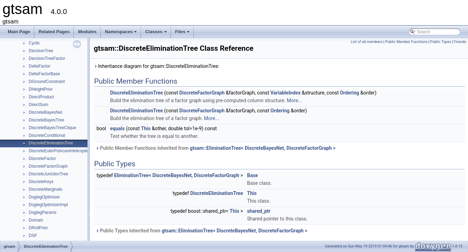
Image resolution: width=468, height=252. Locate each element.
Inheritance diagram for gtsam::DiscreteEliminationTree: (156, 66)
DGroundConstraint (47, 81)
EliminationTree (131, 175)
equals (117, 128)
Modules (87, 31)
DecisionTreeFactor (47, 58)
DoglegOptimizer (44, 197)
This (145, 128)
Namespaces (121, 33)
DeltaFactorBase (44, 73)
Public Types (440, 42)
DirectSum (38, 104)
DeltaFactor (39, 66)
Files (183, 33)
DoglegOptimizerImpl (48, 204)
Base (252, 175)
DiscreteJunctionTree (48, 174)
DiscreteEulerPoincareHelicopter (59, 150)
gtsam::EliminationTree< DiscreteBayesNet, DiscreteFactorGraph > (263, 148)
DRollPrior (38, 227)
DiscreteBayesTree (46, 120)
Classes (156, 33)
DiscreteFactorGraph (48, 166)
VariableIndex (285, 93)
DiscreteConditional (47, 135)
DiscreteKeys (41, 181)
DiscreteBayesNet (45, 112)
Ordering (349, 93)
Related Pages (54, 31)
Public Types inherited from (201, 230)
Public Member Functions (406, 42)
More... (294, 100)
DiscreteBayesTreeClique (52, 127)
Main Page (19, 31)
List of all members (366, 42)
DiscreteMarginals (45, 189)
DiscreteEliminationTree (51, 143)
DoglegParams (42, 212)
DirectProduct (41, 96)
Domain (36, 220)
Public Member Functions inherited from (215, 148)
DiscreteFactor (42, 158)
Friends (460, 42)
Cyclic (34, 43)
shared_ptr (258, 211)
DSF (33, 235)
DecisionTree (41, 50)
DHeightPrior (41, 89)
